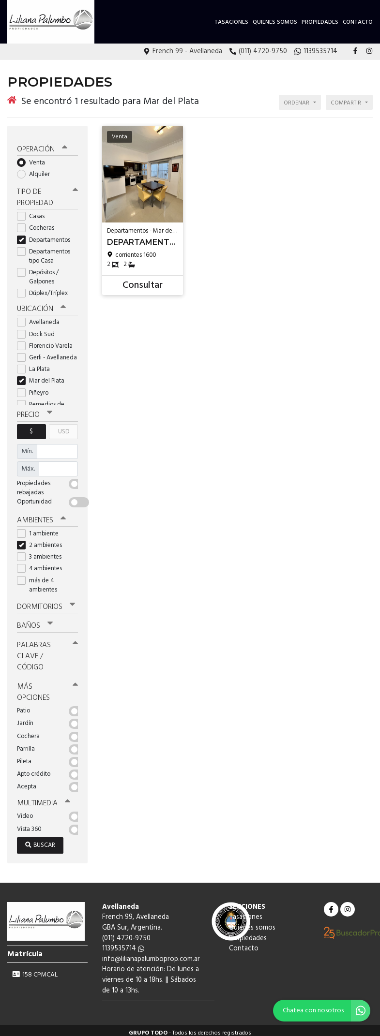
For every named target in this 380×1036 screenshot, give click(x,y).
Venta (34, 158)
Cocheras (39, 224)
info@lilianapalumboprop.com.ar (151, 953)
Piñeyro (36, 388)
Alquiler (36, 170)
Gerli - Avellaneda (47, 353)
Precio (34, 411)
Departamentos (46, 235)
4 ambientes (42, 564)
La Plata (36, 365)
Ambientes (41, 515)
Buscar (40, 839)
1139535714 (123, 943)
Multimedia (43, 798)
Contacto (358, 22)
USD (63, 427)
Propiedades (320, 22)
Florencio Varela (47, 341)
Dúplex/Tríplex (45, 289)
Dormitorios (46, 602)
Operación (42, 145)
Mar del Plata (44, 377)
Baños (35, 621)
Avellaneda (41, 318)
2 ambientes (42, 541)
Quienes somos (275, 22)
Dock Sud (39, 330)
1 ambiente (41, 529)
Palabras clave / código (47, 651)
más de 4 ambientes (40, 580)
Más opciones (47, 687)
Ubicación (41, 305)
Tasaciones (231, 22)
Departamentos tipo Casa (43, 252)
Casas (34, 212)
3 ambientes (42, 552)
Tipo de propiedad (47, 193)
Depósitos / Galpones (39, 273)
